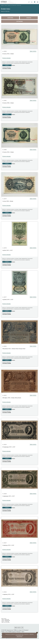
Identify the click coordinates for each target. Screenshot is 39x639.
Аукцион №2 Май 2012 (12, 5)
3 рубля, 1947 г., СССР (7, 250)
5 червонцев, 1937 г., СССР (8, 496)
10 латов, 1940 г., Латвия (8, 103)
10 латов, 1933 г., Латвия (8, 53)
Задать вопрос (33, 51)
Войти (7, 65)
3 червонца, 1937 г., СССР (8, 545)
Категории (10, 17)
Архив (6, 5)
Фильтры (28, 17)
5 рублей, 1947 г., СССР (7, 299)
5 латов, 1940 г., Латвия (7, 201)
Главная (2, 5)
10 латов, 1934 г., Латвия (8, 152)
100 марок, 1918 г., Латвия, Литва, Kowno (11, 397)
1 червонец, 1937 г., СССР (8, 594)
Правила (13, 65)
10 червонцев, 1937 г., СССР (8, 447)
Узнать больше (19, 636)
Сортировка (19, 21)
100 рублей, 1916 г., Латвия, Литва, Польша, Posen (13, 348)
